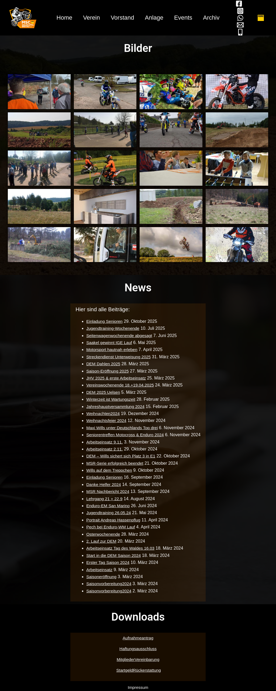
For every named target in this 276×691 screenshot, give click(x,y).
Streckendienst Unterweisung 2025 (118, 357)
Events (185, 17)
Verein (89, 17)
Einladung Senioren (104, 321)
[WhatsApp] (243, 18)
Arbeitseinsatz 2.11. (104, 449)
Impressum (138, 687)
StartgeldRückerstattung (138, 670)
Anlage (155, 17)
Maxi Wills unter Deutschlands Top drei (122, 427)
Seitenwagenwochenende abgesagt (119, 335)
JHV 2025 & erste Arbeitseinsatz (116, 378)
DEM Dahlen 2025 (102, 363)
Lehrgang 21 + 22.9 (103, 498)
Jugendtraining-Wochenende (112, 328)
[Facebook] (242, 3)
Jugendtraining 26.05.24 (108, 512)
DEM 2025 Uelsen (102, 392)
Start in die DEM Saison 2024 (113, 555)
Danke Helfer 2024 (103, 484)
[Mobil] (243, 32)
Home (62, 17)
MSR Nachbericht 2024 (107, 491)
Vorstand (122, 17)
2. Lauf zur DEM (100, 541)
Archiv (214, 17)
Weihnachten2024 (102, 413)
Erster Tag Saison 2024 (107, 562)
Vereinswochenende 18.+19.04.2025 (120, 385)
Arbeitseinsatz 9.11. (104, 442)
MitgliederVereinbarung (138, 659)
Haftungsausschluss (138, 648)
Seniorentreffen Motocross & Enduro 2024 (125, 434)
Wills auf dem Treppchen (108, 470)
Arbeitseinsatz (98, 569)
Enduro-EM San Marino (107, 505)
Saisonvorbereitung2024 (108, 583)
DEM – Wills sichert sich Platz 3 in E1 (121, 456)
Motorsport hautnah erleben (111, 349)
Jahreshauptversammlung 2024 (115, 406)
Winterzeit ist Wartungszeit (110, 399)
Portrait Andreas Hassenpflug (113, 520)
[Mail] (243, 25)
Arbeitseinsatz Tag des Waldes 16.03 (120, 548)
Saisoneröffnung (100, 576)
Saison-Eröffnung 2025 (107, 371)
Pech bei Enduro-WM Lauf (110, 527)
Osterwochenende (102, 534)
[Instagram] (243, 11)
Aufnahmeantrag (138, 638)
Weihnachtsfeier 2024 (105, 420)
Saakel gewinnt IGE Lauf (108, 342)
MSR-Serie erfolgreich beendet (114, 463)
